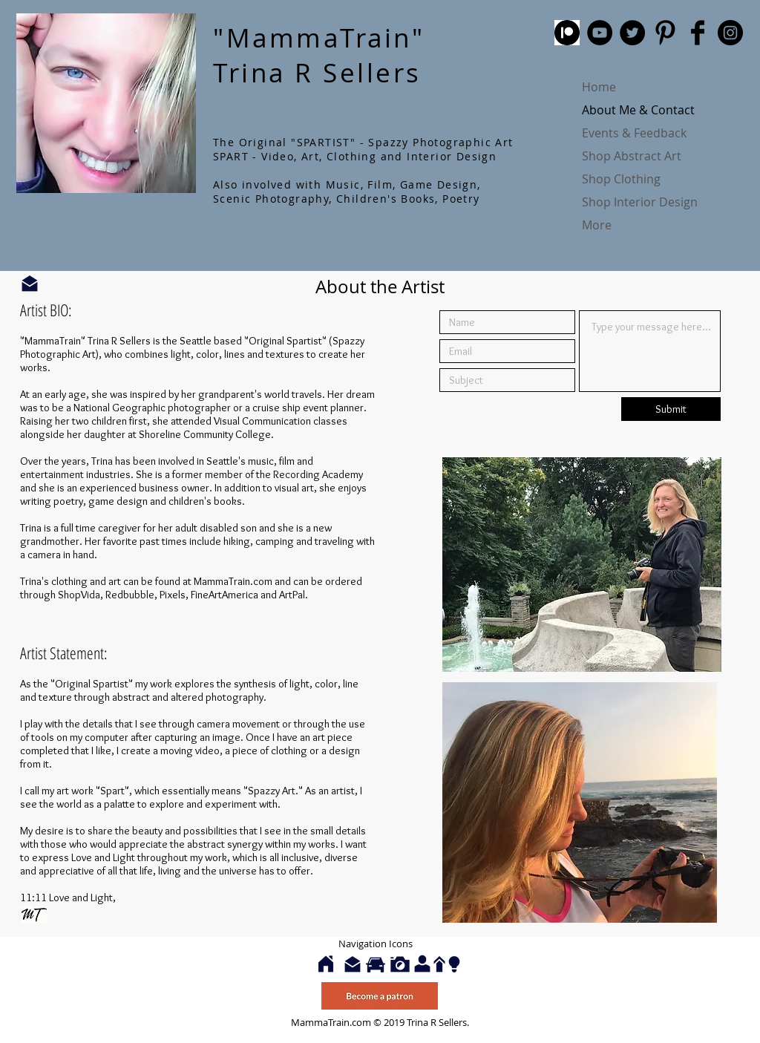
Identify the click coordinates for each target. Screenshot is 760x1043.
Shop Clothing (621, 179)
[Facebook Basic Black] (697, 32)
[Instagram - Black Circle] (730, 32)
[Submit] (671, 409)
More (597, 225)
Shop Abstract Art (631, 156)
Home (599, 87)
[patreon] (567, 32)
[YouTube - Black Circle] (599, 32)
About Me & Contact (638, 110)
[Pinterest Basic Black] (665, 32)
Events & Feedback (634, 133)
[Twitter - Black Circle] (632, 32)
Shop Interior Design (640, 202)
